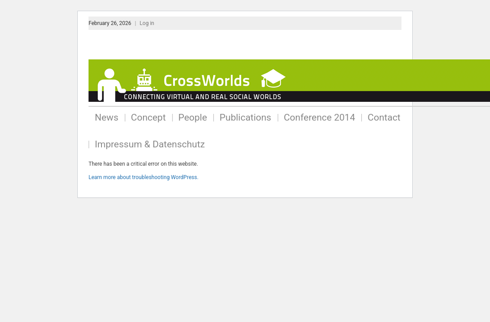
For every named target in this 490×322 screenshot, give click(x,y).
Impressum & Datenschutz (150, 144)
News (106, 117)
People (192, 117)
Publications (245, 117)
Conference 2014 (319, 117)
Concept (148, 117)
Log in (146, 23)
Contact (384, 117)
